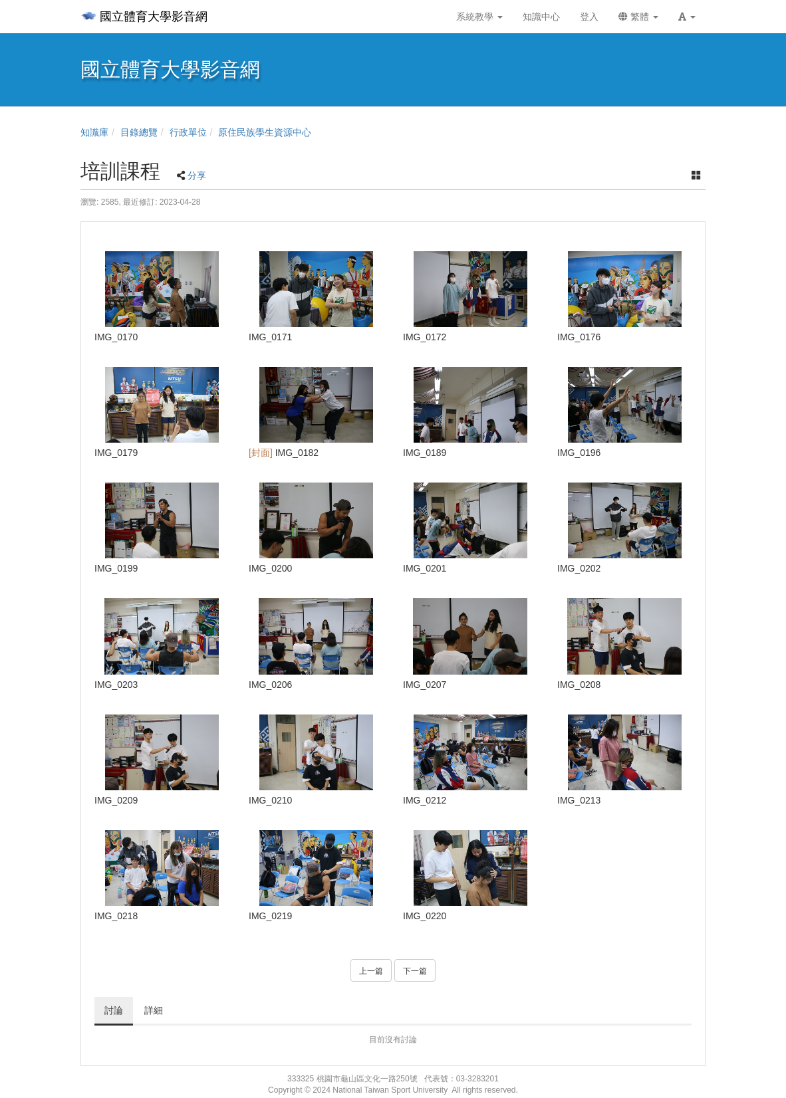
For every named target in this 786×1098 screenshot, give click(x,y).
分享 (197, 175)
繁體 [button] (638, 16)
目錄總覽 (139, 132)
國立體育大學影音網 (143, 16)
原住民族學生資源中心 (264, 132)
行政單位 (188, 132)
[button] (687, 16)
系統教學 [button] (479, 16)
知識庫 (94, 132)
